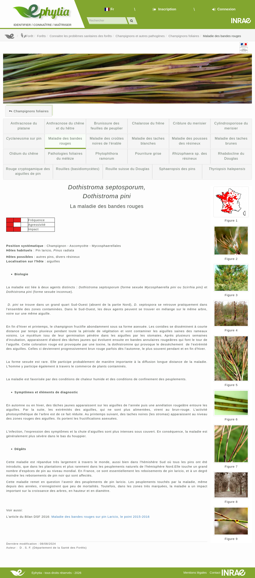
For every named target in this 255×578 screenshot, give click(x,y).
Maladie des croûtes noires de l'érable (107, 140)
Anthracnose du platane (24, 125)
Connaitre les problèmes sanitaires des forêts (81, 36)
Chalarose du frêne (148, 123)
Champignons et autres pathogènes (140, 36)
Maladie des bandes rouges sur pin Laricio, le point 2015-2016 (100, 516)
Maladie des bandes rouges (222, 36)
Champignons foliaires (183, 36)
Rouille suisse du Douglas (128, 169)
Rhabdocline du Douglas (231, 156)
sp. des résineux (189, 156)
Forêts (41, 36)
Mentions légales (195, 572)
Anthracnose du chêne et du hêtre (65, 125)
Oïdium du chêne (24, 153)
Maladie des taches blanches (148, 140)
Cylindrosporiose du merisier (231, 125)
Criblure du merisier (189, 123)
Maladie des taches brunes (231, 140)
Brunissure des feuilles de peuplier (107, 125)
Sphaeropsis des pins (177, 169)
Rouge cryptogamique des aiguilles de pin (28, 171)
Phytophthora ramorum (106, 156)
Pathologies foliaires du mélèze (65, 156)
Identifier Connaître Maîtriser (42, 25)
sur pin (24, 138)
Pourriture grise (148, 153)
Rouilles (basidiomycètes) (78, 169)
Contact (215, 572)
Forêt (26, 36)
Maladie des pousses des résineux (189, 140)
